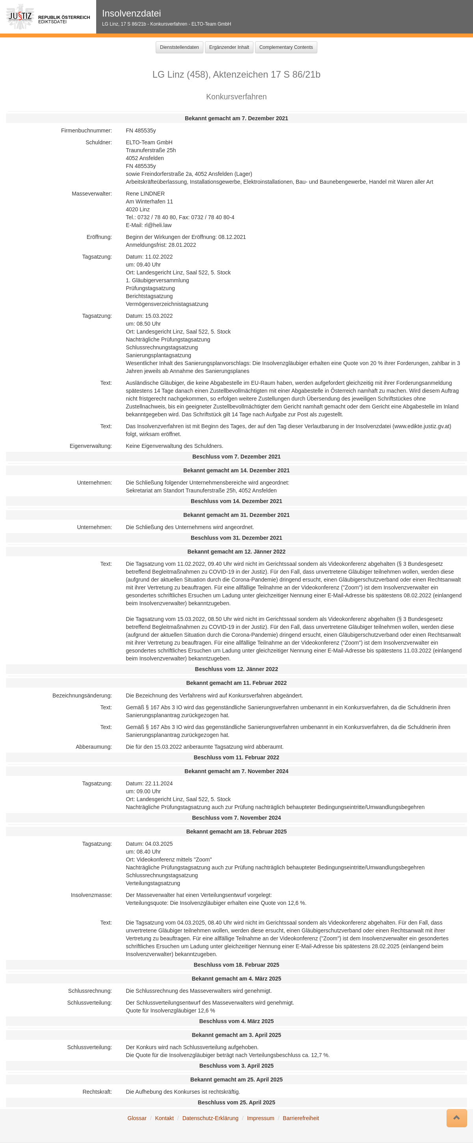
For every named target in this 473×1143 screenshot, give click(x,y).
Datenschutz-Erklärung (210, 1118)
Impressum (260, 1118)
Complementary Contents (286, 47)
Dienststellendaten (179, 47)
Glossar (137, 1118)
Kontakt (164, 1118)
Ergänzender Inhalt (229, 47)
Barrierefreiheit (301, 1118)
